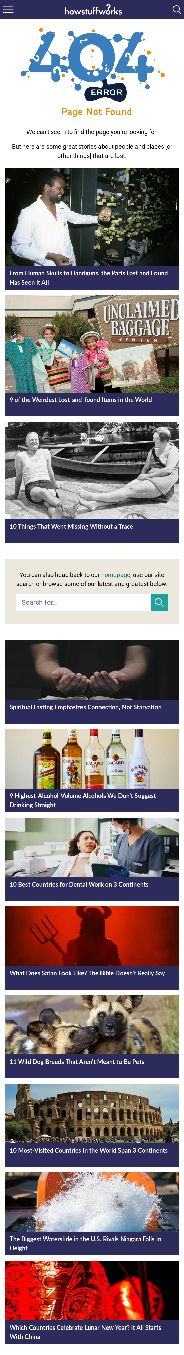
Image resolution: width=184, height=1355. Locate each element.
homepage (115, 574)
